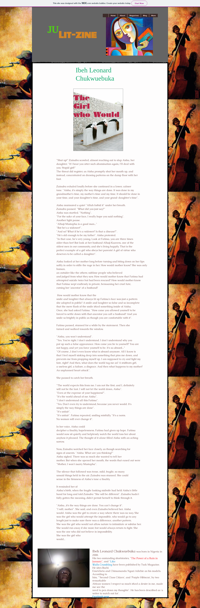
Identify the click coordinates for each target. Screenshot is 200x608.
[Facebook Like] (43, 594)
